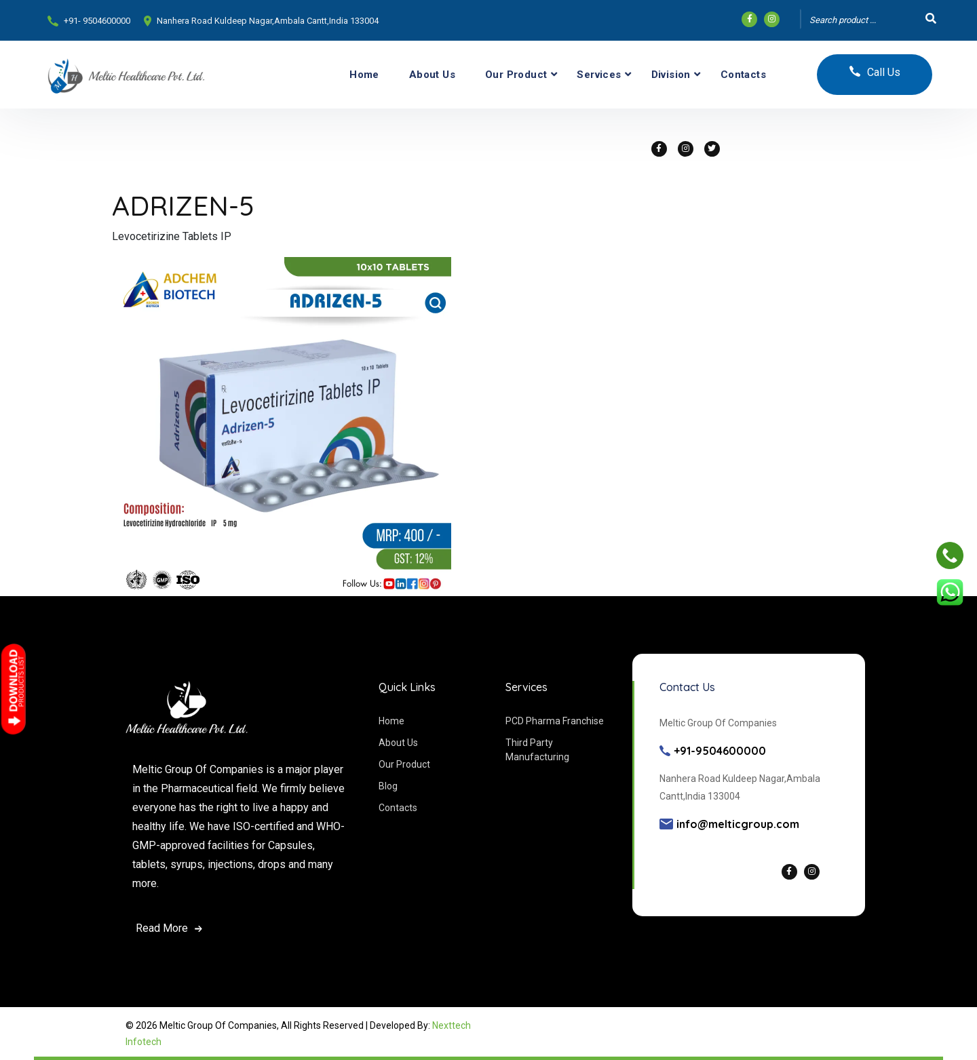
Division (671, 74)
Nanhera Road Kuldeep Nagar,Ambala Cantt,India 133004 (268, 21)
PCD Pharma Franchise (554, 720)
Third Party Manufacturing (537, 749)
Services (599, 74)
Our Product (516, 74)
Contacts (743, 74)
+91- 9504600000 (97, 21)
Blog (388, 786)
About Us (432, 74)
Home (364, 74)
